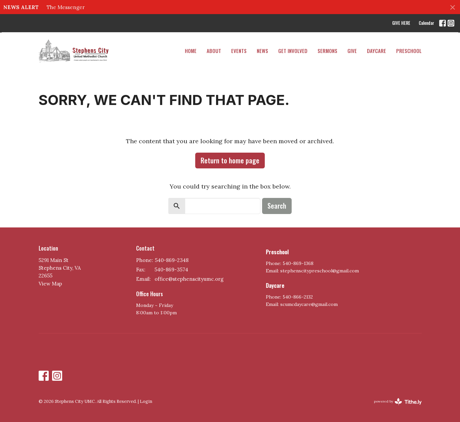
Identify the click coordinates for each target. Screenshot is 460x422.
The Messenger (66, 7)
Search (276, 206)
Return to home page (230, 160)
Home (191, 50)
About (214, 50)
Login (146, 401)
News (262, 50)
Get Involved (292, 50)
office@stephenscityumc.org (189, 279)
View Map (50, 283)
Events (239, 50)
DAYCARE (376, 50)
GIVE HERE (401, 22)
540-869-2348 (172, 260)
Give (352, 50)
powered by (398, 401)
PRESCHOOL (409, 50)
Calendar (426, 22)
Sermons (327, 50)
